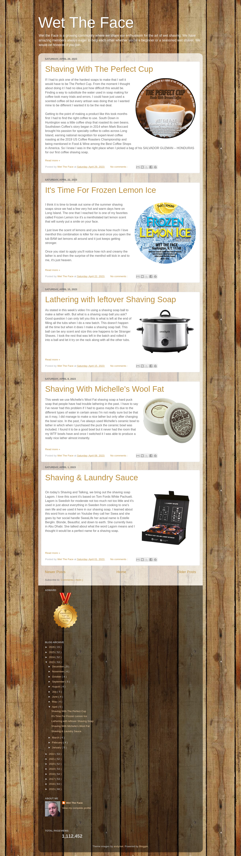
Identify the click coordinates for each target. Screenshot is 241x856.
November (58, 671)
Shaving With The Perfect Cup (99, 69)
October (57, 676)
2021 (52, 758)
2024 (52, 657)
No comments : (119, 166)
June (55, 696)
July (54, 691)
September (58, 681)
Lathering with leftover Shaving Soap (110, 299)
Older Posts (186, 572)
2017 (52, 779)
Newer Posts (55, 572)
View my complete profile (76, 808)
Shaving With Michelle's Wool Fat (104, 388)
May (55, 701)
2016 (52, 784)
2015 (52, 789)
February (57, 742)
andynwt (118, 846)
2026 (52, 647)
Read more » (52, 160)
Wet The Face (86, 22)
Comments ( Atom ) (72, 579)
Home (121, 572)
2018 (52, 774)
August (56, 686)
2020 (52, 763)
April (55, 706)
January (57, 747)
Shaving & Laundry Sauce (91, 477)
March (56, 737)
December (58, 666)
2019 (52, 768)
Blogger (143, 846)
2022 (52, 754)
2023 (52, 662)
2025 (52, 652)
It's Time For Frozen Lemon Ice (100, 190)
